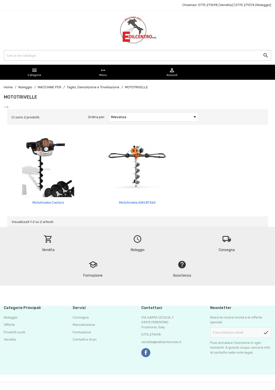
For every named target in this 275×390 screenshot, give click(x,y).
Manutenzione (84, 325)
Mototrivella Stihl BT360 (137, 202)
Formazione (82, 332)
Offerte (9, 325)
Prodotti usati (14, 332)
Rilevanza (154, 117)
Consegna (81, 317)
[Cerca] (137, 55)
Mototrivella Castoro (48, 202)
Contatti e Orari (85, 339)
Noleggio (11, 317)
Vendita (10, 339)
